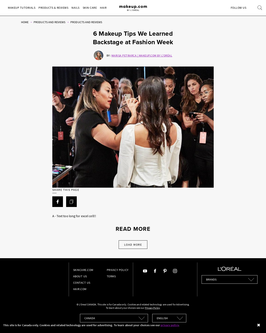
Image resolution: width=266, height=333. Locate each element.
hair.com (80, 289)
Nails (75, 8)
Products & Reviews (53, 8)
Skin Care (90, 8)
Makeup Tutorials (21, 8)
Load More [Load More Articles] (133, 245)
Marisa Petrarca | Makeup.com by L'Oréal (141, 55)
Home (24, 22)
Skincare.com (83, 270)
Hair (103, 8)
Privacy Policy (118, 270)
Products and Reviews (49, 22)
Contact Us (81, 283)
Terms (111, 276)
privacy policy (169, 325)
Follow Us (238, 8)
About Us (80, 276)
